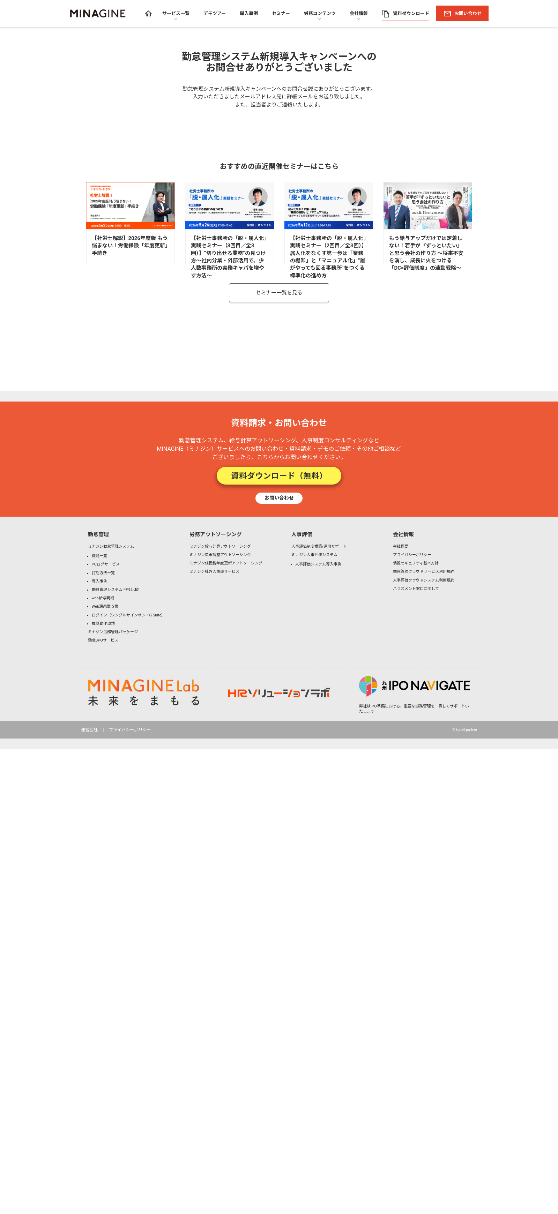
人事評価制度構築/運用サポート (319, 546)
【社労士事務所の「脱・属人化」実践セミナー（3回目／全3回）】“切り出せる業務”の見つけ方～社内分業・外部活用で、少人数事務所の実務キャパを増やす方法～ (229, 257)
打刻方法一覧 (103, 573)
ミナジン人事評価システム (314, 555)
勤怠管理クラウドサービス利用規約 (423, 571)
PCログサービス (106, 564)
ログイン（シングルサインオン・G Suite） (128, 615)
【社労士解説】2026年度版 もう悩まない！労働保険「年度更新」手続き (130, 245)
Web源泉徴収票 (105, 606)
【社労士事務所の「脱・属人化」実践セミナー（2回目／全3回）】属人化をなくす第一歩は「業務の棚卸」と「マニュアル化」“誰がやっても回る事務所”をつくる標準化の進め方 (328, 257)
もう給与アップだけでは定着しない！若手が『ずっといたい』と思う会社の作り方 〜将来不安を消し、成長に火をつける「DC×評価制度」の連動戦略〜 (426, 253)
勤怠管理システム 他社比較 (115, 589)
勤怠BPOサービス (103, 640)
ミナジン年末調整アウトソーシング (220, 555)
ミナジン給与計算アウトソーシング (220, 546)
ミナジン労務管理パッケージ (113, 632)
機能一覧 (99, 556)
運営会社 (89, 729)
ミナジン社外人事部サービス (214, 571)
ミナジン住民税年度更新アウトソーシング (225, 563)
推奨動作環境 (103, 623)
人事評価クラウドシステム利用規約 (423, 580)
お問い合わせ (279, 498)
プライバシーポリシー (412, 555)
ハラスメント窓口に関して (416, 588)
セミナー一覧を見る (279, 293)
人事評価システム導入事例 (318, 564)
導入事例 (99, 581)
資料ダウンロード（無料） (279, 476)
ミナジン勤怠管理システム (111, 546)
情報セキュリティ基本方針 (416, 563)
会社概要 (400, 546)
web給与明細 (103, 598)
